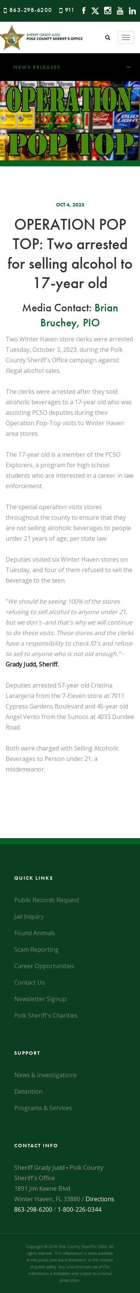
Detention (28, 1091)
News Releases (76, 67)
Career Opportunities (44, 966)
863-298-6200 (30, 10)
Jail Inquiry (29, 916)
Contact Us (29, 982)
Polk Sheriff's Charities (46, 1015)
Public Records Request (46, 900)
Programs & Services (43, 1108)
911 (70, 10)
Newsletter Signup (40, 999)
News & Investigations (45, 1075)
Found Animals (34, 933)
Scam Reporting (36, 949)
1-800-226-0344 (79, 1209)
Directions (99, 1199)
